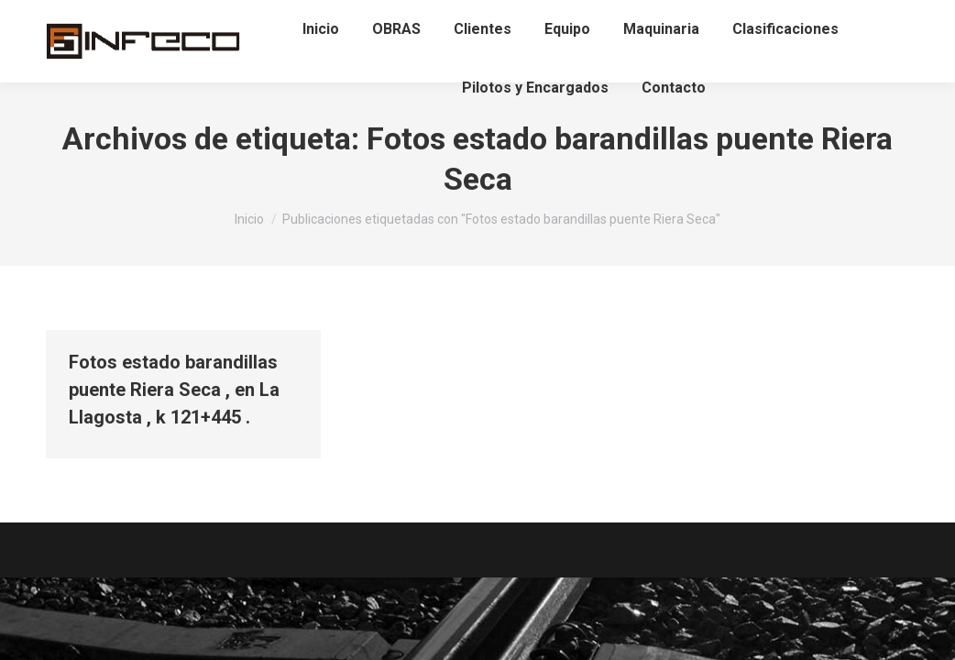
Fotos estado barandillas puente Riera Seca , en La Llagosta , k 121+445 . (174, 389)
